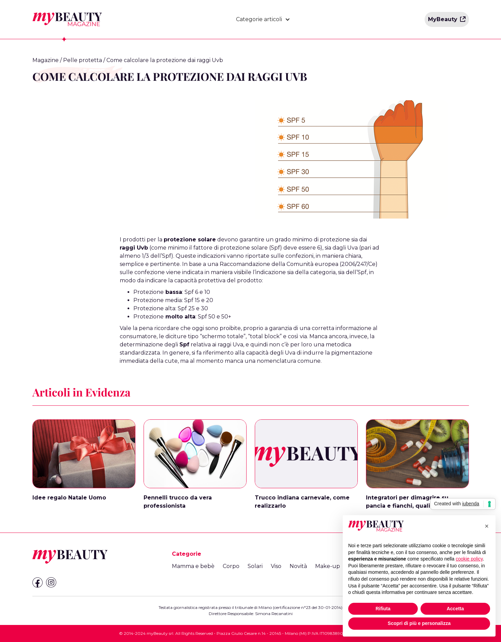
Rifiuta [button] (383, 608)
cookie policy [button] (469, 559)
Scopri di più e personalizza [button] (419, 623)
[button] (263, 19)
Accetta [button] (455, 608)
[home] (67, 19)
